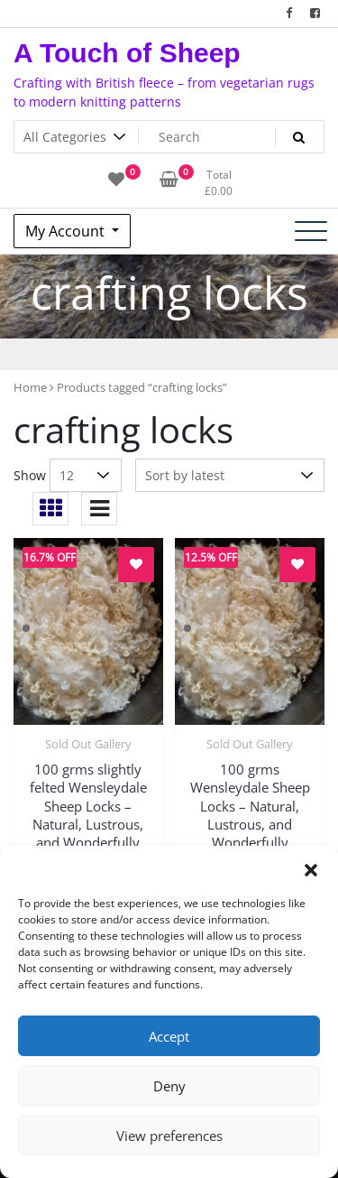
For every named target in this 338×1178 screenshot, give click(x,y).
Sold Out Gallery (88, 744)
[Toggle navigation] (311, 231)
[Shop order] (229, 475)
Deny (169, 1086)
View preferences (169, 1136)
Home (30, 387)
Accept (169, 1036)
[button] (311, 868)
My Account (66, 231)
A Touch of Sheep (127, 53)
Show (30, 475)
